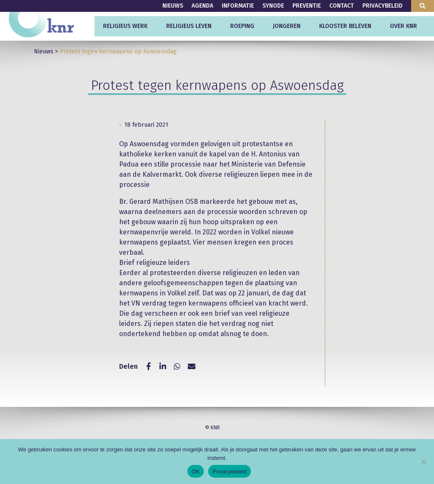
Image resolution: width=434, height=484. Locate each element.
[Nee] (423, 461)
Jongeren (286, 26)
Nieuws (172, 5)
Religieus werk (125, 26)
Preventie (306, 5)
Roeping (242, 26)
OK (196, 471)
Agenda (202, 5)
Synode (273, 5)
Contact (341, 5)
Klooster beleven (345, 26)
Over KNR (403, 26)
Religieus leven (188, 26)
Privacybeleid (382, 5)
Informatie (238, 5)
